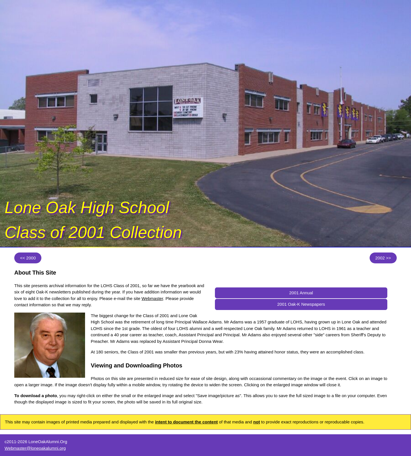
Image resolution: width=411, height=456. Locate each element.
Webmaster (152, 298)
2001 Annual (301, 292)
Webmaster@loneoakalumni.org (35, 448)
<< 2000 (28, 257)
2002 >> (383, 257)
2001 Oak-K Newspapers (301, 304)
